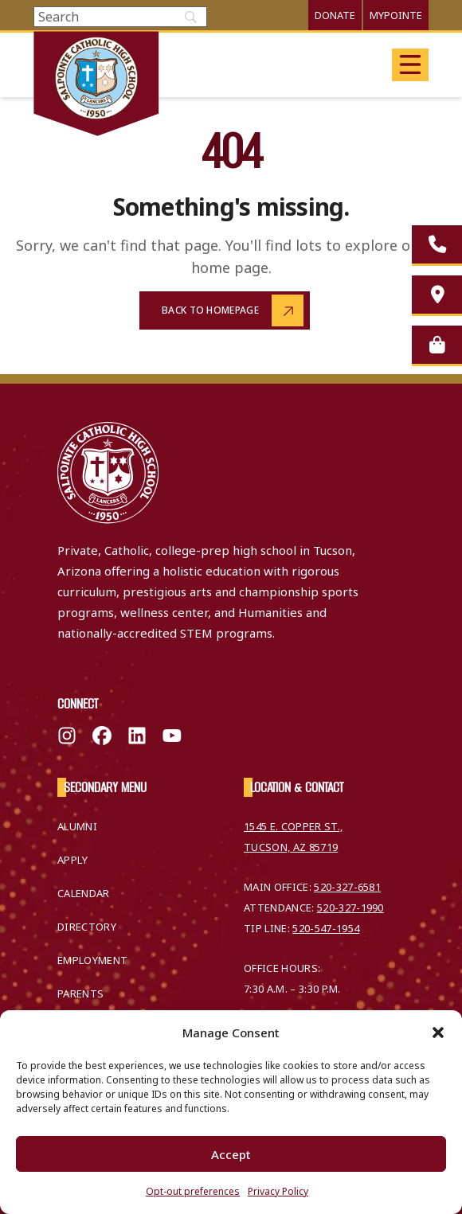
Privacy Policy (278, 1191)
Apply (72, 860)
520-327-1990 (350, 907)
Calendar (83, 893)
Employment (92, 960)
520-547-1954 (325, 928)
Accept (231, 1154)
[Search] (120, 16)
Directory (86, 926)
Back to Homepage (210, 310)
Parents (80, 993)
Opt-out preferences (193, 1191)
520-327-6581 (347, 887)
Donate (335, 15)
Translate (371, 64)
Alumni (77, 826)
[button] (438, 1032)
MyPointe (396, 15)
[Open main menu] (410, 65)
